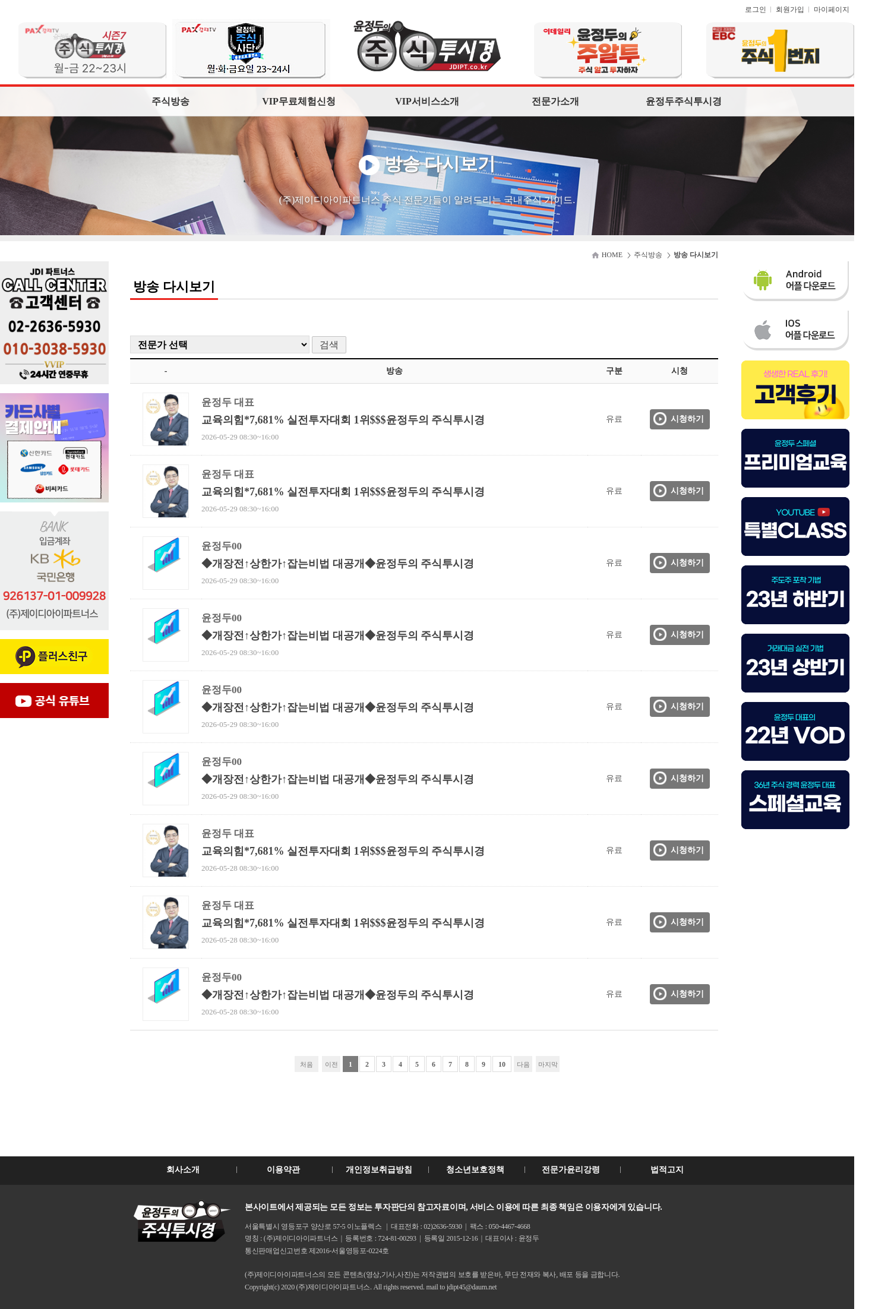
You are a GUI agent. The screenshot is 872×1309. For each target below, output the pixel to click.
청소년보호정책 (475, 1169)
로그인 (755, 9)
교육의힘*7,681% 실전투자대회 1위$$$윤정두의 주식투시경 (343, 420)
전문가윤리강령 (571, 1169)
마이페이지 (831, 9)
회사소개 (183, 1169)
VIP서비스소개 (427, 101)
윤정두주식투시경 (684, 101)
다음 (523, 1064)
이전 (331, 1064)
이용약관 (283, 1169)
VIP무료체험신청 (299, 101)
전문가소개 (555, 101)
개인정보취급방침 (379, 1169)
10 (501, 1064)
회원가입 (790, 9)
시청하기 (687, 419)
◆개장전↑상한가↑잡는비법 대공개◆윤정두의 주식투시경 (337, 564)
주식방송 (170, 101)
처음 (306, 1064)
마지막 (548, 1064)
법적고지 (667, 1169)
